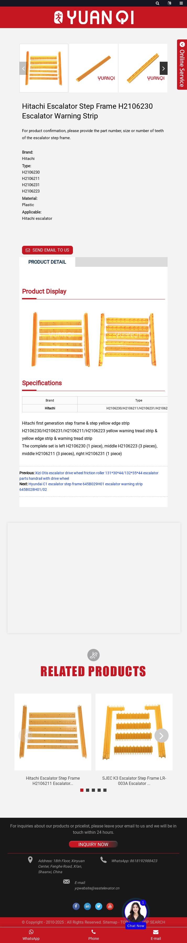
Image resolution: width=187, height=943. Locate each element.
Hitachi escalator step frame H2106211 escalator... (53, 781)
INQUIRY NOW (93, 844)
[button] (164, 68)
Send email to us (51, 250)
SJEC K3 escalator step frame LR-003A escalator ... (134, 781)
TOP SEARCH (153, 922)
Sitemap (110, 922)
